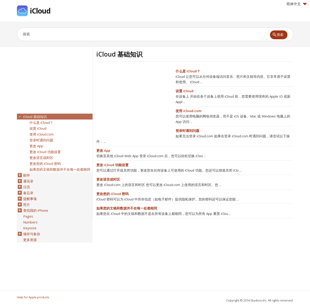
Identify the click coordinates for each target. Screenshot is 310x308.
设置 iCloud (184, 91)
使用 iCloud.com (188, 110)
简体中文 (296, 3)
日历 (26, 187)
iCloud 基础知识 (35, 116)
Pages (28, 216)
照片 (26, 204)
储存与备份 (31, 234)
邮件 (26, 175)
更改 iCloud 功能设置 (112, 165)
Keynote (29, 228)
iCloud (40, 11)
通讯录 (28, 181)
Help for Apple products (33, 297)
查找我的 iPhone (35, 210)
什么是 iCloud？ (188, 71)
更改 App (103, 150)
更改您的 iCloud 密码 (112, 193)
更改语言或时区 (108, 179)
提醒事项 (30, 198)
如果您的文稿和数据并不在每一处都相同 (126, 208)
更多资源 (30, 239)
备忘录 (28, 193)
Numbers (30, 222)
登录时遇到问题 (187, 130)
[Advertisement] (134, 99)
